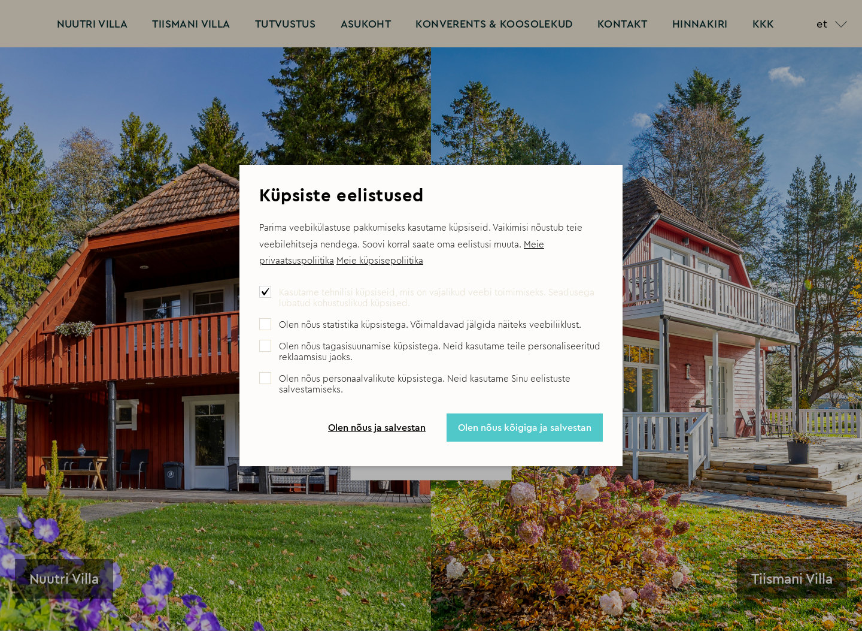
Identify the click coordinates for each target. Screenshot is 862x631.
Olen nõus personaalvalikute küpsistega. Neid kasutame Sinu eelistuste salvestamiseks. (424, 384)
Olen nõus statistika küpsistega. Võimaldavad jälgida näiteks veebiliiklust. (430, 324)
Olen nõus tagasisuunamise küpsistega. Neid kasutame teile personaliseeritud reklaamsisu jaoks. (439, 352)
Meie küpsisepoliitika (379, 260)
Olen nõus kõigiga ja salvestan (524, 427)
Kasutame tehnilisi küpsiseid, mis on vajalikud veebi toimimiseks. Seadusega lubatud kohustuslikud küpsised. (436, 298)
